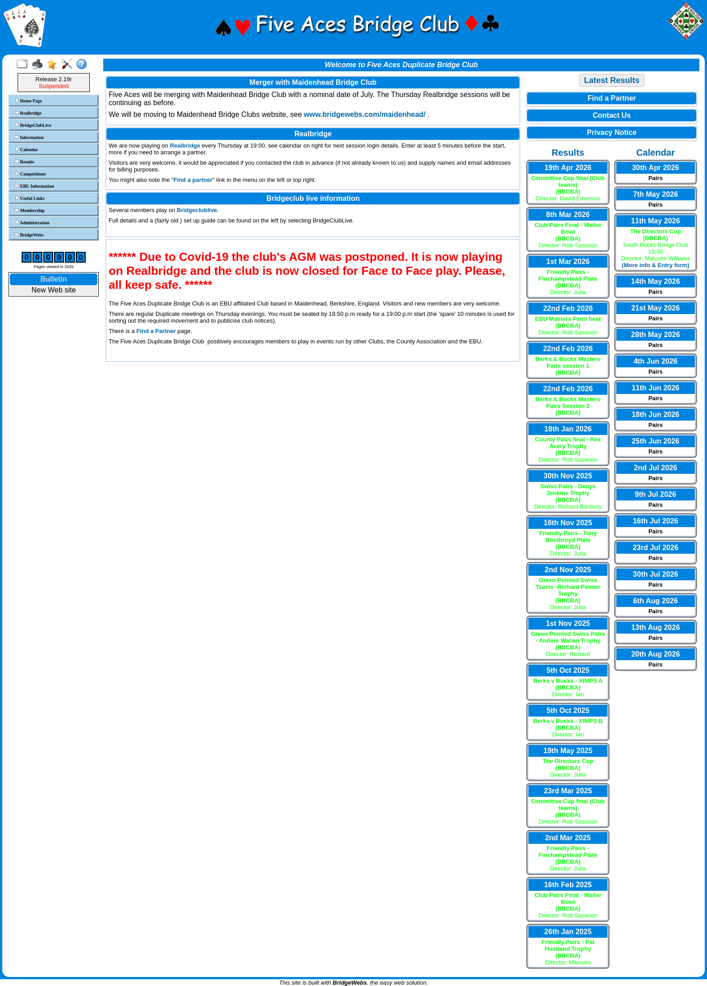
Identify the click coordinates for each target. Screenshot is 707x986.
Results (24, 161)
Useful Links (29, 198)
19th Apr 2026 (567, 167)
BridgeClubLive (32, 125)
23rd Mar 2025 (568, 791)
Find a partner (193, 179)
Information (29, 137)
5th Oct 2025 (567, 670)
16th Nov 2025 (568, 523)
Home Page (28, 100)
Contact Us (611, 115)
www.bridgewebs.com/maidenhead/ (365, 114)
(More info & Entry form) (655, 265)
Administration (32, 222)
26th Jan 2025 (568, 931)
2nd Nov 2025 (568, 570)
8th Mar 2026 (568, 214)
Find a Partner (155, 331)
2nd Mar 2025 (568, 838)
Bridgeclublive (197, 210)
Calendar (26, 149)
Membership (29, 210)
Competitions (30, 173)
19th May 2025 (567, 751)
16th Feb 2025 (568, 885)
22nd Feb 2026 (567, 308)
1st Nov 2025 (568, 623)
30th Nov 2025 (568, 476)
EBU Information (34, 186)
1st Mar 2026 (568, 261)
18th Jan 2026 (568, 429)
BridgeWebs (29, 234)
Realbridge (27, 113)
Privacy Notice (612, 132)
